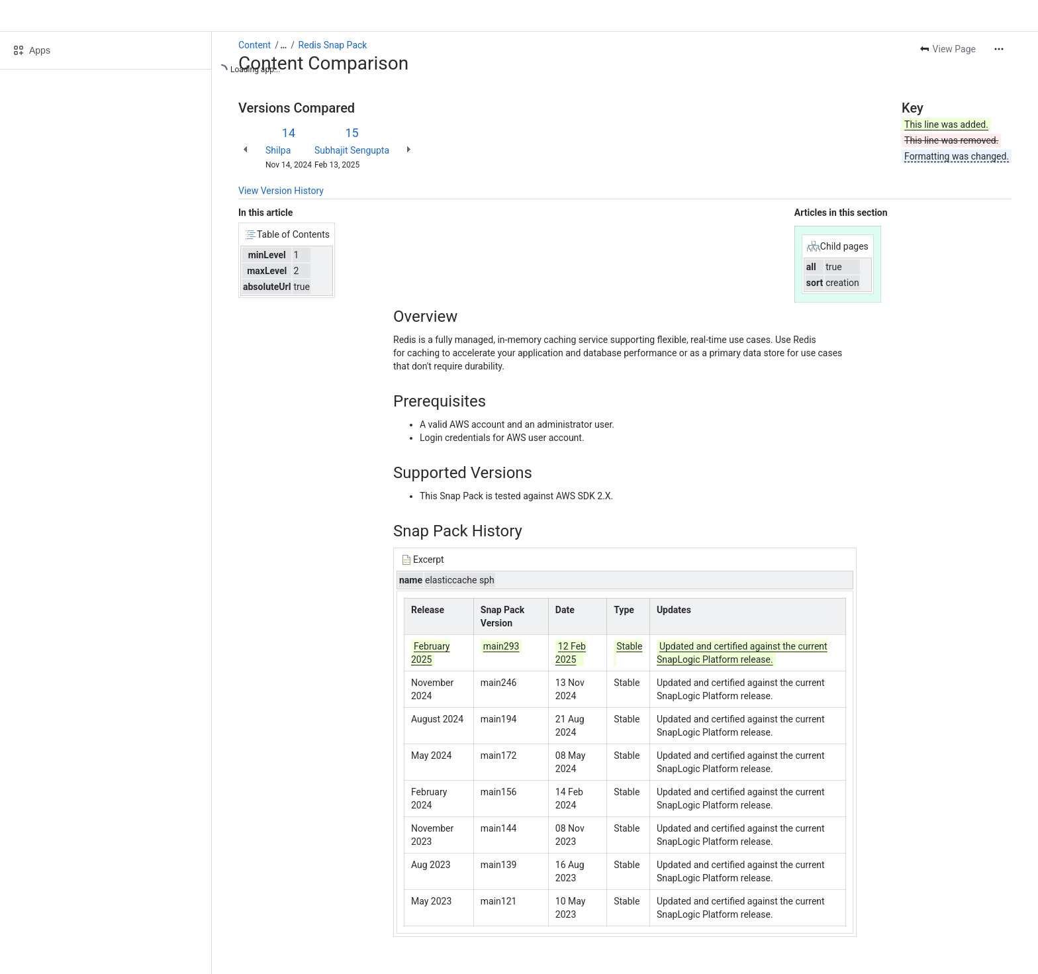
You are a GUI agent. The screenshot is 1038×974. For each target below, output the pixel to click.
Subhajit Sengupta (351, 150)
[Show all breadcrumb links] (283, 45)
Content (254, 45)
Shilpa (278, 150)
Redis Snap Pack (333, 45)
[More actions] (999, 49)
